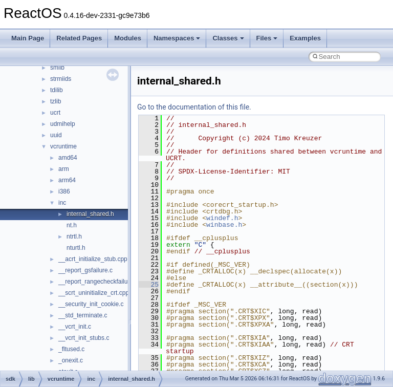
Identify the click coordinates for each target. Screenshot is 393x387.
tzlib (55, 101)
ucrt (55, 112)
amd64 (67, 157)
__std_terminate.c (82, 315)
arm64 (67, 180)
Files (267, 38)
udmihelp (62, 123)
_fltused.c (71, 349)
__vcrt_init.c (74, 326)
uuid (56, 135)
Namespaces (177, 38)
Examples (305, 38)
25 (149, 284)
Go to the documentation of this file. (194, 107)
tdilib (56, 90)
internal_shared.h (90, 214)
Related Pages (79, 38)
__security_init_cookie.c (90, 304)
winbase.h (224, 224)
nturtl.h (76, 247)
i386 (64, 191)
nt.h (72, 225)
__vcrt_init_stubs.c (83, 337)
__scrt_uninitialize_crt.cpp (93, 292)
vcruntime (63, 146)
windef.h (222, 218)
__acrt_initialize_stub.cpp (92, 259)
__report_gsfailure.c (85, 270)
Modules (127, 38)
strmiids (60, 78)
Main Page (27, 38)
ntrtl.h (74, 236)
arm (63, 169)
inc (62, 202)
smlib (57, 67)
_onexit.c (70, 360)
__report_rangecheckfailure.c (98, 281)
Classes (228, 38)
